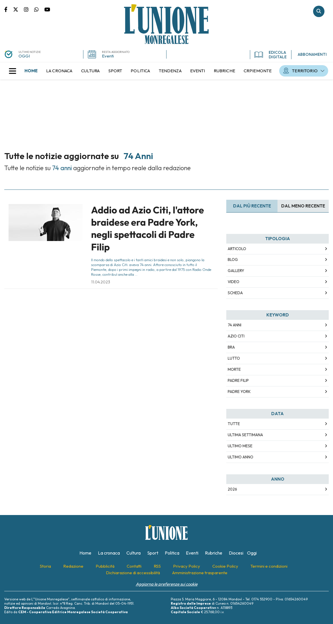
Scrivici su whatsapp (39, 9)
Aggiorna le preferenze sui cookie (167, 584)
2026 (232, 489)
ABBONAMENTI (312, 54)
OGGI (24, 56)
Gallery (236, 270)
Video (233, 281)
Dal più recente (252, 206)
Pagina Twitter (18, 9)
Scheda (235, 292)
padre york (239, 391)
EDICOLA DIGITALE (270, 54)
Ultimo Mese (240, 445)
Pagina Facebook (8, 9)
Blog (233, 259)
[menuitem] (31, 70)
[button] (12, 70)
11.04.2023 (100, 282)
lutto (234, 358)
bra (231, 347)
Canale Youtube (47, 9)
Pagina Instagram (29, 9)
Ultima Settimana (245, 434)
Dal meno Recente (303, 206)
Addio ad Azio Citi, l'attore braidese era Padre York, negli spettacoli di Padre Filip (147, 228)
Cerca (318, 11)
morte (234, 369)
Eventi (108, 56)
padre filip (238, 380)
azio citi (236, 336)
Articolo (237, 248)
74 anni (234, 325)
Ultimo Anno (240, 457)
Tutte (234, 423)
